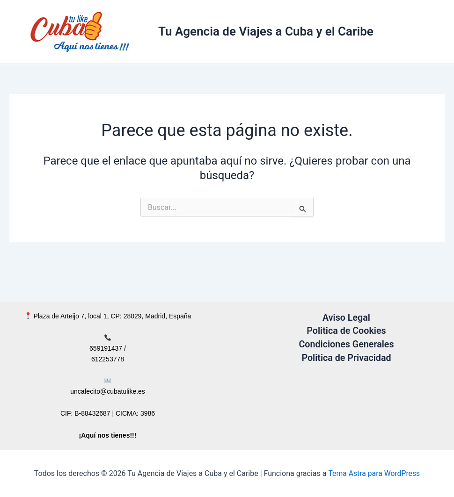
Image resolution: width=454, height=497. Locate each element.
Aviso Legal (346, 317)
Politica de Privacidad (346, 356)
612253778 (107, 359)
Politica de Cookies (346, 330)
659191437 (105, 348)
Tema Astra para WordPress (374, 473)
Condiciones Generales (346, 343)
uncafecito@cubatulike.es (107, 391)
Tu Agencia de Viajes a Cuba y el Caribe (265, 31)
